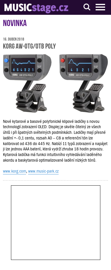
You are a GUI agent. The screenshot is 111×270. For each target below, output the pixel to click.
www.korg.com (14, 171)
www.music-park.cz (43, 171)
